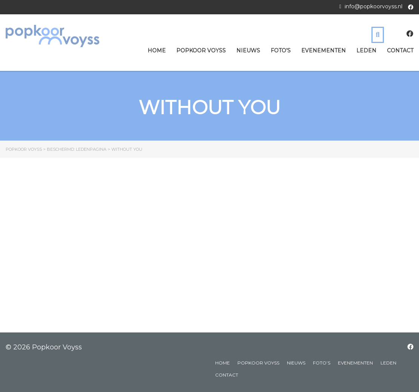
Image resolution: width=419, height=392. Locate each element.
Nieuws (248, 50)
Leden (366, 50)
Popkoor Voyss (201, 50)
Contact (400, 50)
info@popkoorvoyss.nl (373, 6)
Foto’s (281, 50)
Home (157, 50)
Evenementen (323, 50)
